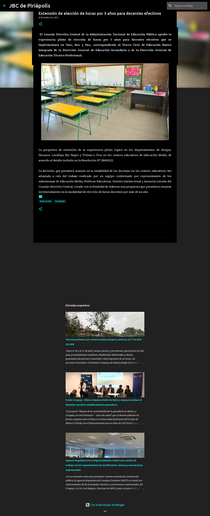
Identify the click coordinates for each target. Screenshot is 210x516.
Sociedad (60, 201)
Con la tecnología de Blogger (105, 504)
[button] (40, 24)
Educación (45, 201)
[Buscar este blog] (190, 6)
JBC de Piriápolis (29, 6)
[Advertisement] (105, 271)
